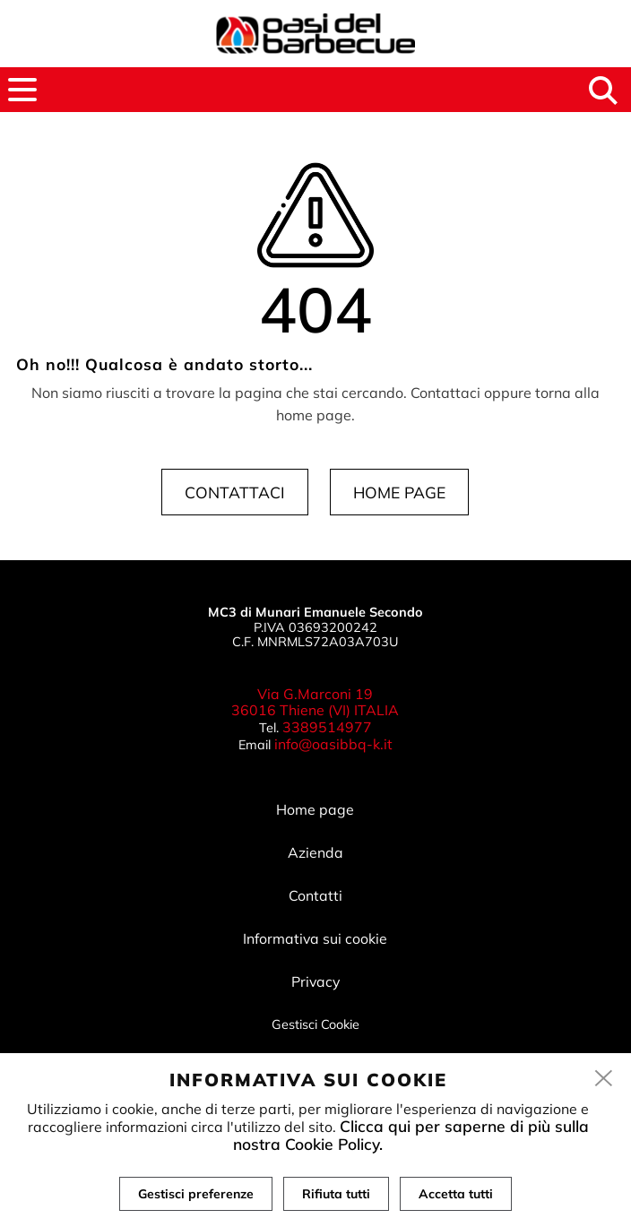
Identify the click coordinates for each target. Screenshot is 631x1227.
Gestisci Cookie (315, 1024)
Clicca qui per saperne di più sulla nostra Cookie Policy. (411, 1135)
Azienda (315, 852)
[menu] (22, 89)
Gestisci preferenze (196, 1194)
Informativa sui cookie (315, 938)
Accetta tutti (456, 1194)
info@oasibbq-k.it (333, 744)
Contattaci (235, 492)
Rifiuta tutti (336, 1194)
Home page (399, 492)
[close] (604, 1079)
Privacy (315, 981)
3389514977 (327, 727)
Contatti (315, 895)
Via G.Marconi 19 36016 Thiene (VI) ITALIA (315, 702)
